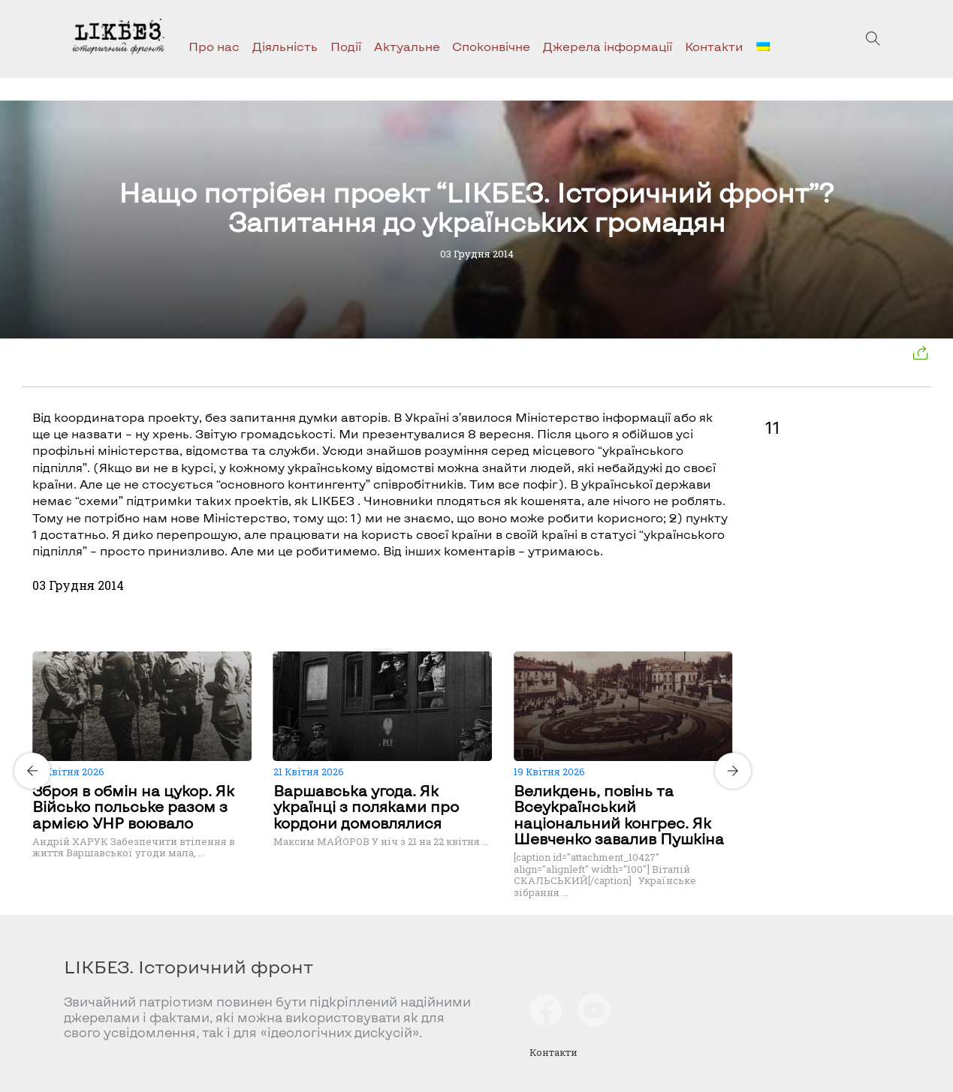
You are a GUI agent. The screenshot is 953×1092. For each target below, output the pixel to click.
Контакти (714, 46)
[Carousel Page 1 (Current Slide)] (378, 649)
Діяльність (285, 46)
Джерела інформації (607, 46)
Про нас (214, 46)
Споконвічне (491, 46)
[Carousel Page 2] (387, 649)
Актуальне (407, 46)
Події (345, 46)
